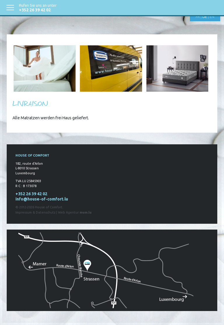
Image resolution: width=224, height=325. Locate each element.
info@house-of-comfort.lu (41, 199)
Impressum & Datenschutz (35, 212)
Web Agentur (68, 212)
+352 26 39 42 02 (35, 10)
